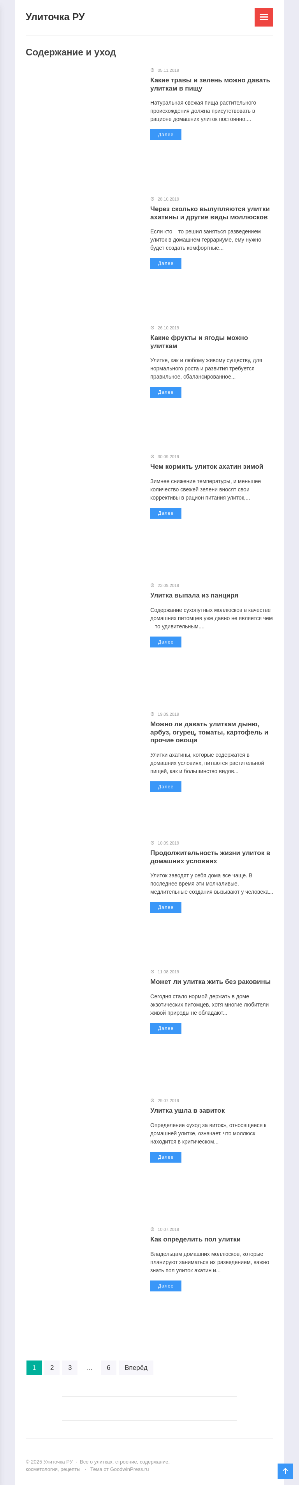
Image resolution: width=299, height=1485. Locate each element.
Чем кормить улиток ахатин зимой (206, 466)
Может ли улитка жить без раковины (210, 981)
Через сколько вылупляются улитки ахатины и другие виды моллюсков (210, 213)
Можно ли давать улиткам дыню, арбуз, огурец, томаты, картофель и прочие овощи (209, 732)
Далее (166, 134)
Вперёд (136, 1367)
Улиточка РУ (55, 16)
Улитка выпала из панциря (194, 595)
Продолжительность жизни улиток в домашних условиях (210, 856)
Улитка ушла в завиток (187, 1110)
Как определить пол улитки (195, 1239)
